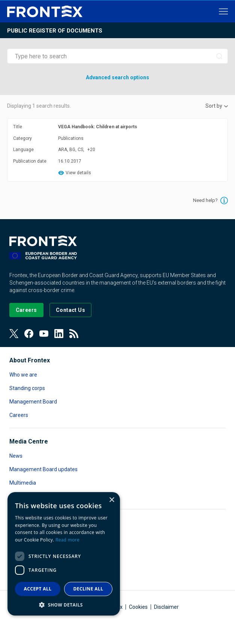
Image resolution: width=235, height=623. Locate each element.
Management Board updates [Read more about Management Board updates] (43, 469)
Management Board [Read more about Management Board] (33, 402)
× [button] (111, 500)
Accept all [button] (38, 589)
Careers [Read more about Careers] (18, 415)
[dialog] (63, 554)
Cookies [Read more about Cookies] (138, 607)
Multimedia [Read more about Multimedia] (22, 483)
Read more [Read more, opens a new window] (67, 540)
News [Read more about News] (15, 456)
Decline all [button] (88, 589)
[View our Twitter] (13, 333)
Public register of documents (54, 30)
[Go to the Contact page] (70, 310)
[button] (63, 604)
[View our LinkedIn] (58, 333)
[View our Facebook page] (28, 333)
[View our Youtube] (43, 333)
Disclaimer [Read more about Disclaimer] (166, 607)
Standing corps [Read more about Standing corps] (27, 388)
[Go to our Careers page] (26, 310)
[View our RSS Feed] (73, 333)
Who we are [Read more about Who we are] (23, 375)
